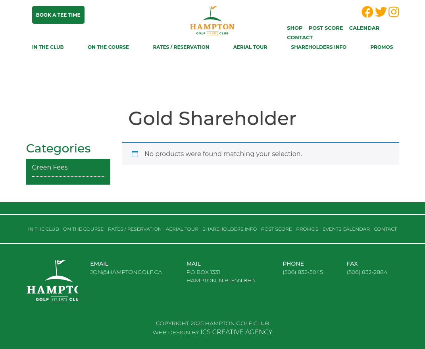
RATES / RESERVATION (181, 47)
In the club (48, 47)
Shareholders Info (319, 47)
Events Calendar (346, 229)
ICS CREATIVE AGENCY (236, 332)
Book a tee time (58, 15)
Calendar (364, 28)
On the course (108, 47)
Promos (381, 47)
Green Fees (50, 167)
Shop (294, 28)
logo (66, 287)
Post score (326, 28)
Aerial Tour (250, 47)
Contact (300, 37)
